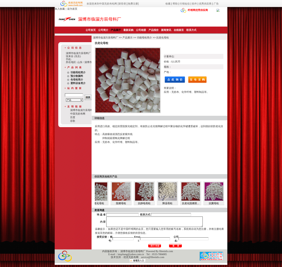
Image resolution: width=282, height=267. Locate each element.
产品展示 (127, 37)
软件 (194, 3)
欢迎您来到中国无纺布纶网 (102, 3)
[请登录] (122, 3)
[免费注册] (133, 3)
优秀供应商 (205, 3)
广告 (216, 3)
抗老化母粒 (162, 37)
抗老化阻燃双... (192, 203)
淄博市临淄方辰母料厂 (105, 37)
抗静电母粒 (146, 203)
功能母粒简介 (144, 37)
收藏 (167, 3)
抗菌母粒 (216, 203)
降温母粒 (169, 203)
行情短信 (185, 3)
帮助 (175, 3)
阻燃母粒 (123, 203)
